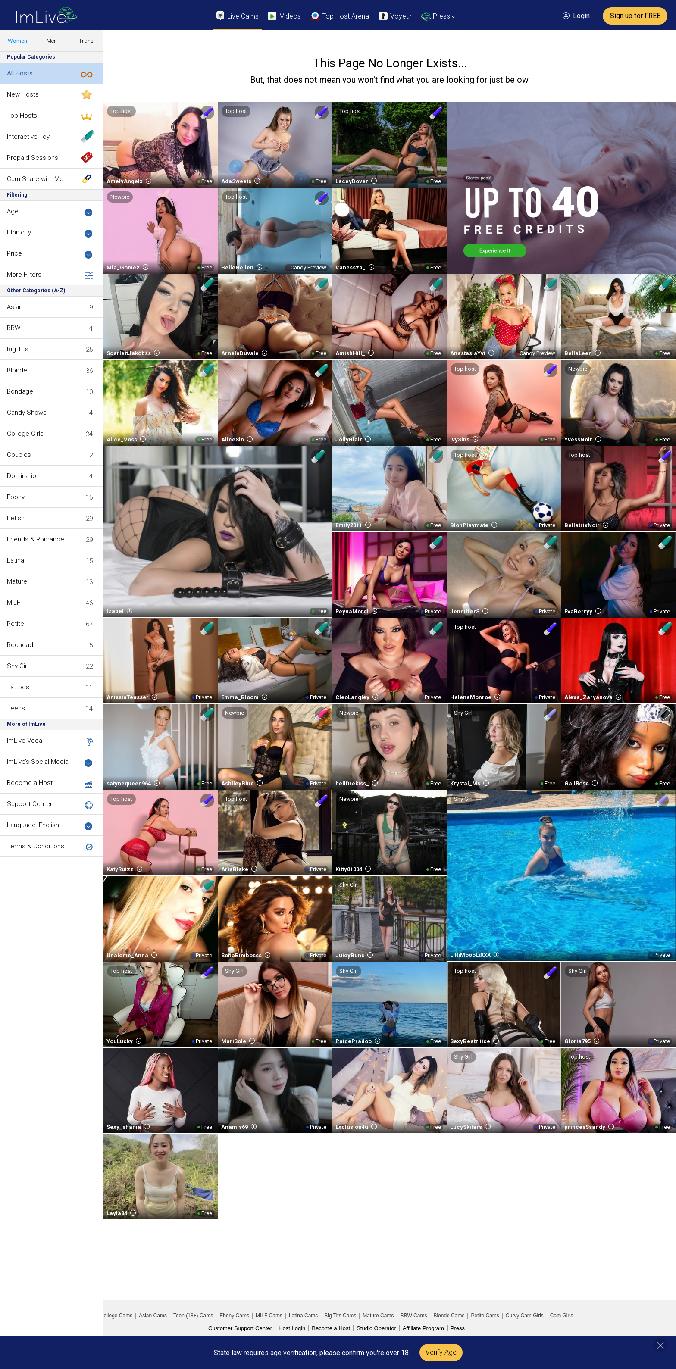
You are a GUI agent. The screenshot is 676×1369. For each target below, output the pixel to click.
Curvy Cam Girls (525, 1316)
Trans (86, 41)
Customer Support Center (240, 1328)
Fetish (16, 518)
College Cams (116, 1316)
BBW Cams (413, 1316)
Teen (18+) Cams (193, 1316)
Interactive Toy (28, 137)
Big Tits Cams (340, 1316)
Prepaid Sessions (32, 158)
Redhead (20, 645)
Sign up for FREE (635, 16)
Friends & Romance (35, 539)
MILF (13, 602)
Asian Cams (153, 1316)
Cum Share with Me (35, 179)
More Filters (50, 275)
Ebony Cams (234, 1316)
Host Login (292, 1328)
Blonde (17, 370)
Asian (14, 307)
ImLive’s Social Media (50, 762)
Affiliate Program (423, 1328)
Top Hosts (22, 115)
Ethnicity (50, 233)
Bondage (20, 391)
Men (52, 41)
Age (50, 211)
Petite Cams (485, 1316)
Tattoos (18, 687)
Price (50, 254)
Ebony (16, 497)
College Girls (25, 434)
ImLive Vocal (25, 740)
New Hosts (23, 94)
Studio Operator (376, 1328)
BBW (13, 328)
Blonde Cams (448, 1316)
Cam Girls (561, 1316)
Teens (16, 708)
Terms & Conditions (35, 846)
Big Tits (17, 349)
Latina (15, 560)
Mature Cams (378, 1316)
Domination (23, 476)
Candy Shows (27, 412)
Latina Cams (303, 1316)
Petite (15, 624)
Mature (17, 581)
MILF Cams (269, 1316)
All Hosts (20, 73)
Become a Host (30, 783)
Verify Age (441, 1352)
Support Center (29, 804)
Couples (19, 455)
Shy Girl (17, 666)
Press (458, 1328)
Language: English (50, 825)
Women (17, 41)
